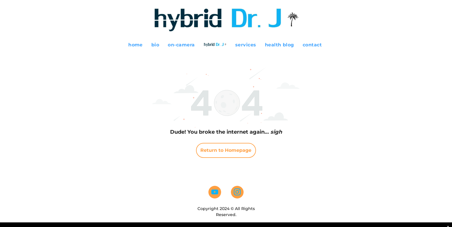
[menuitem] (135, 45)
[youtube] (214, 193)
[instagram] (237, 193)
